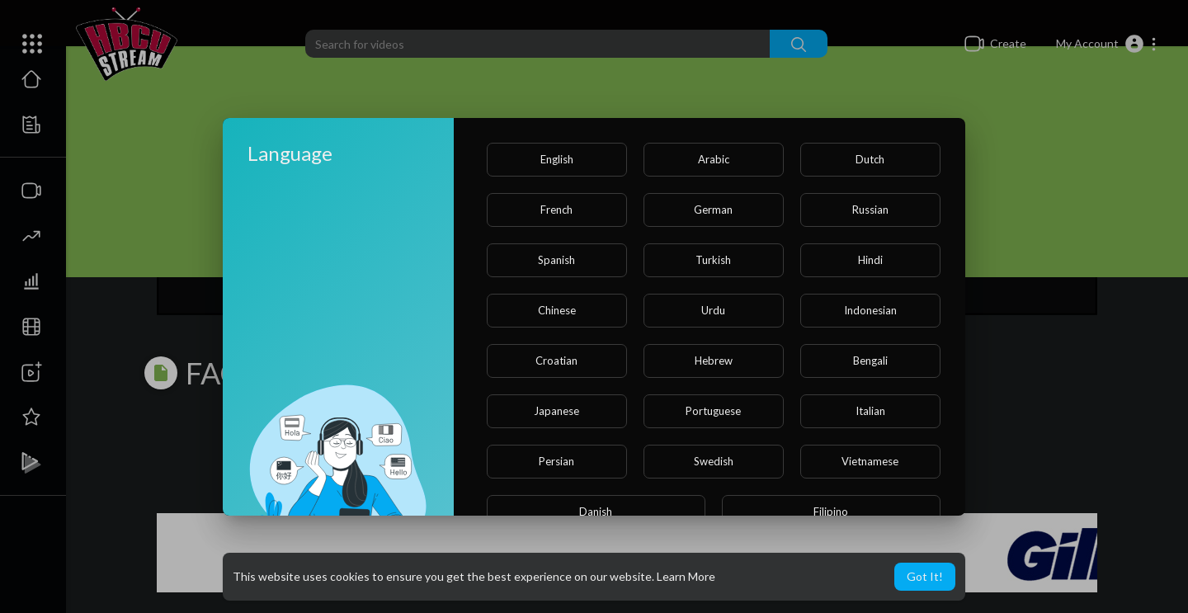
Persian (556, 461)
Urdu (713, 310)
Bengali (870, 360)
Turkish (713, 259)
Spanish (556, 259)
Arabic (713, 159)
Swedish (713, 461)
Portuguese (713, 410)
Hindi (870, 259)
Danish (595, 511)
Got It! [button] (925, 576)
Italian (870, 410)
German (713, 209)
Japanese (556, 410)
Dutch (870, 159)
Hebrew (714, 360)
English (556, 159)
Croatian (556, 360)
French (556, 209)
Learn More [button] (686, 576)
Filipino (830, 511)
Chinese (557, 310)
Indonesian (870, 310)
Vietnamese (870, 461)
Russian (870, 209)
